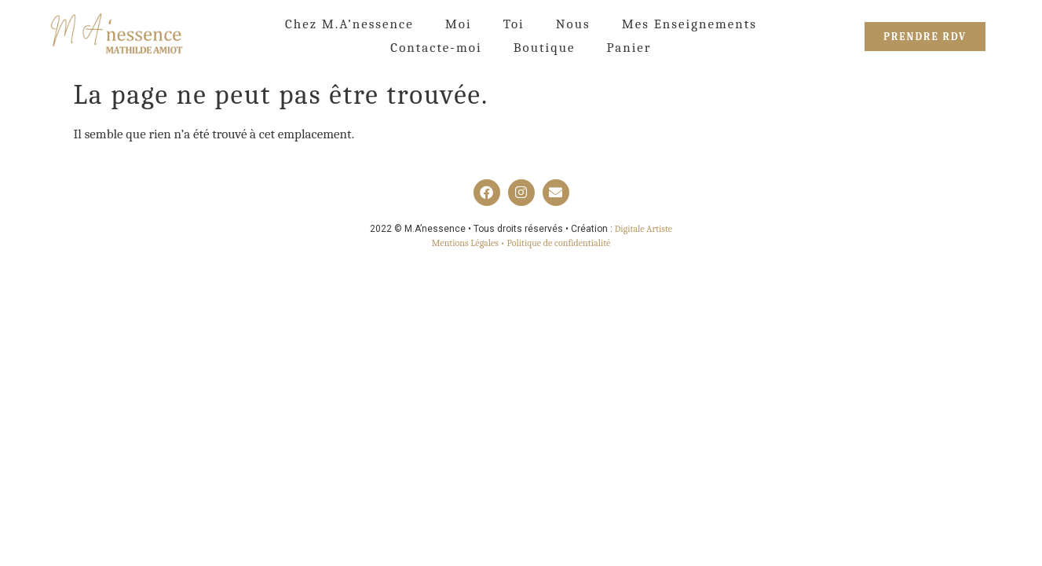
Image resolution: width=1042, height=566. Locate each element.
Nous (573, 24)
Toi (514, 24)
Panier (628, 47)
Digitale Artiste (643, 228)
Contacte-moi (435, 47)
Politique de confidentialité (559, 242)
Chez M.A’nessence (349, 24)
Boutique (545, 47)
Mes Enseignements (689, 24)
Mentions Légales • (469, 242)
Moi (458, 24)
